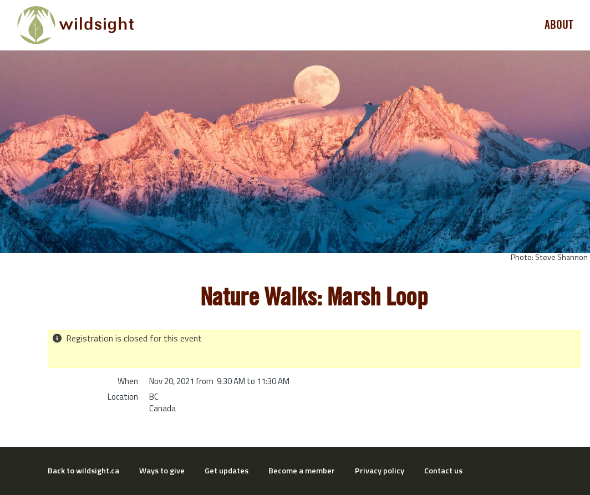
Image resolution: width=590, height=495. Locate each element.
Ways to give (162, 471)
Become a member (301, 471)
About (559, 25)
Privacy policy (379, 471)
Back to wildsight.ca (83, 471)
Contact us (443, 471)
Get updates (226, 471)
